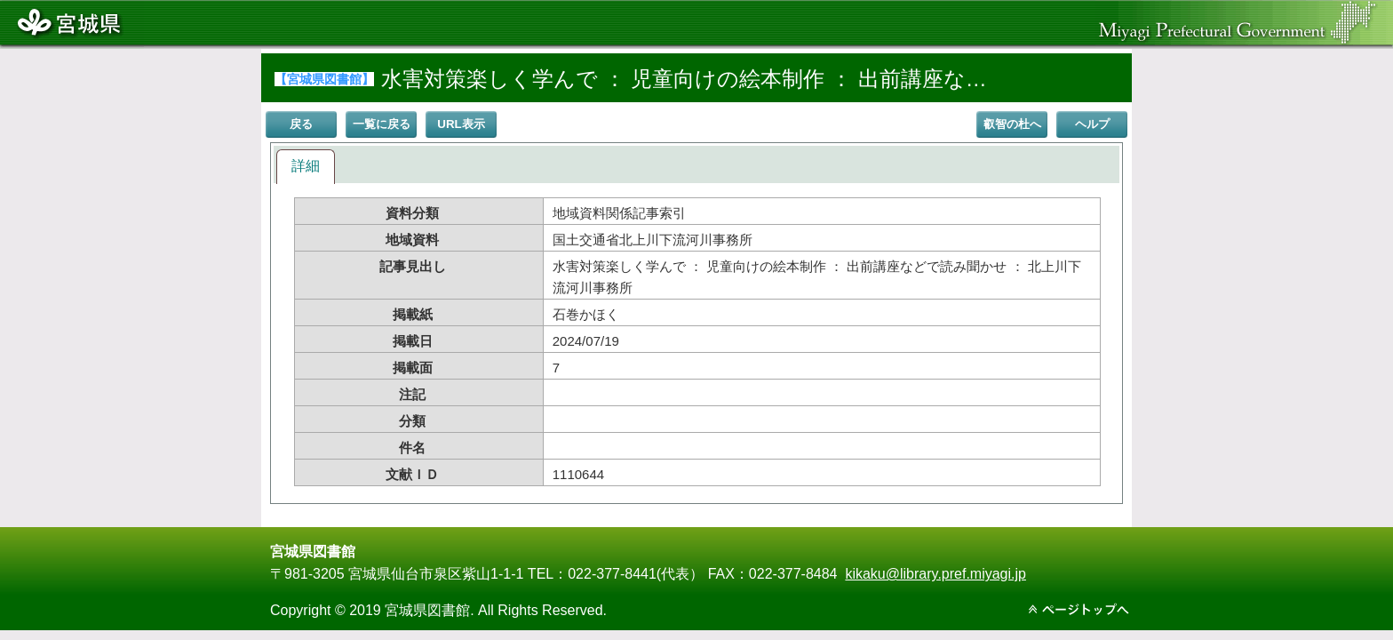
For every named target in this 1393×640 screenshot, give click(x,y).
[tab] (305, 166)
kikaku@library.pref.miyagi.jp (935, 573)
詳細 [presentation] (305, 165)
